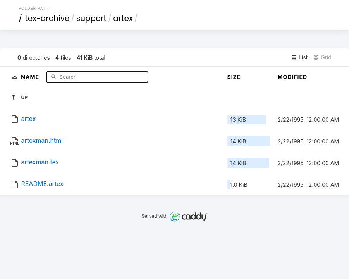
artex (122, 18)
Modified (293, 77)
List (299, 57)
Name (31, 76)
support (91, 18)
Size (234, 77)
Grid (322, 57)
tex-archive (47, 18)
